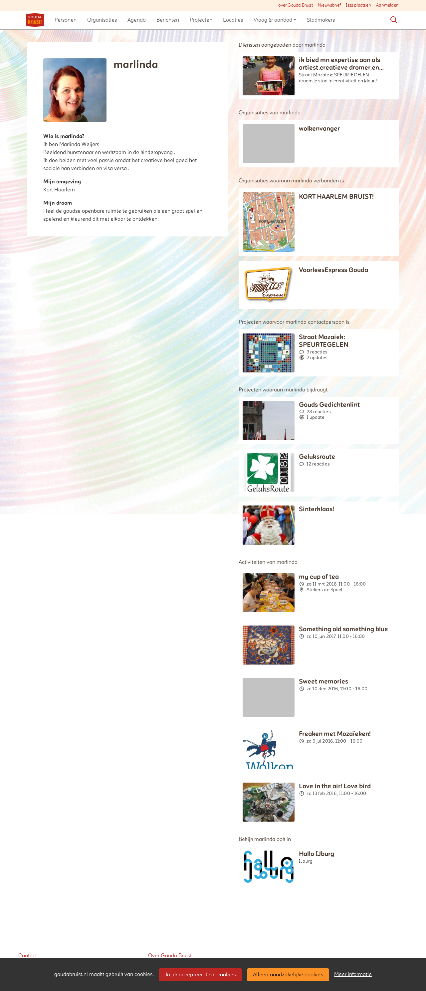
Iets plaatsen (358, 5)
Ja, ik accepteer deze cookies (200, 974)
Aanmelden (387, 5)
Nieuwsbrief (329, 5)
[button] (65, 20)
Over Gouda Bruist (170, 955)
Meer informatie (353, 974)
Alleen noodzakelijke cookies (288, 974)
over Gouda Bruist (295, 5)
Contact (27, 955)
